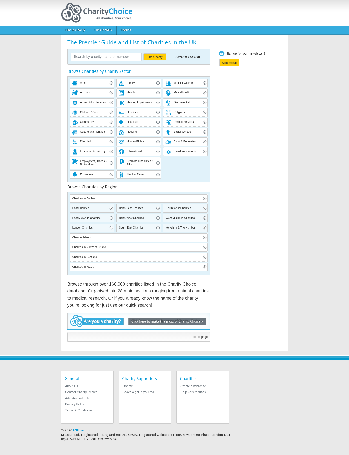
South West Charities (178, 208)
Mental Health (181, 92)
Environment (87, 174)
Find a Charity (75, 30)
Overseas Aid (181, 102)
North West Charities (131, 218)
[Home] (98, 13)
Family (131, 82)
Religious (179, 112)
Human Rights (135, 141)
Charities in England (84, 198)
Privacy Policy (75, 404)
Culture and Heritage (92, 131)
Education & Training (92, 151)
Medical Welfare (183, 82)
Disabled (85, 141)
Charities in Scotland (84, 257)
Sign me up (229, 62)
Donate (128, 386)
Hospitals (132, 121)
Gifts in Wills (103, 30)
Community (87, 121)
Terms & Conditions (78, 410)
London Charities (82, 227)
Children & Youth (90, 112)
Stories (126, 30)
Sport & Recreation (184, 141)
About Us (71, 386)
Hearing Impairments (139, 102)
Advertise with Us (77, 398)
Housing (132, 131)
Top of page (200, 337)
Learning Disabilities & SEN (140, 163)
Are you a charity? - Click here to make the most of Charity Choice (138, 321)
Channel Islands (82, 237)
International (134, 151)
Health (131, 92)
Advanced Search (187, 56)
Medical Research (137, 174)
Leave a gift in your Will (139, 392)
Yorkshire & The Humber (180, 227)
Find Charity (154, 57)
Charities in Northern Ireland (89, 247)
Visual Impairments (184, 151)
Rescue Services (183, 121)
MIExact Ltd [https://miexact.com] (82, 430)
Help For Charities (193, 392)
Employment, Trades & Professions (93, 163)
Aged (83, 82)
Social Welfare (182, 131)
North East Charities (131, 208)
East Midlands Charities (86, 218)
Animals (85, 92)
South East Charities (131, 227)
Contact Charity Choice (81, 392)
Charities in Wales (83, 266)
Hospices (132, 112)
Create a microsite (193, 386)
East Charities (80, 208)
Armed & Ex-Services (93, 102)
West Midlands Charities (180, 218)
